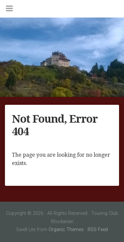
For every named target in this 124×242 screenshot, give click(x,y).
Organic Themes (66, 229)
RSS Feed (98, 229)
